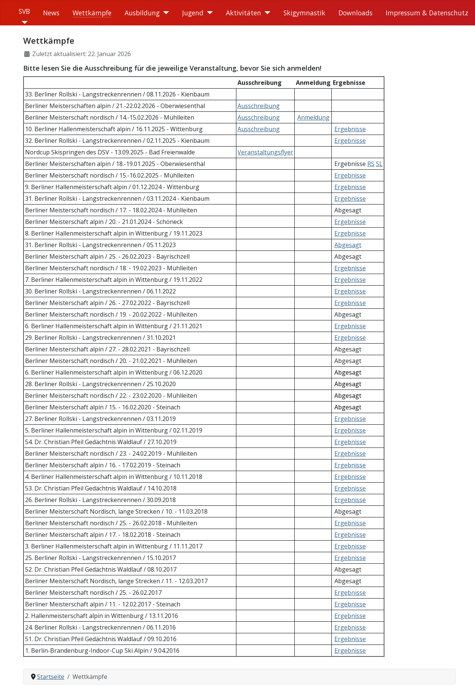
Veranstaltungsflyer (265, 152)
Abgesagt (347, 245)
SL (379, 164)
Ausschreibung (259, 106)
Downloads (355, 12)
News (51, 12)
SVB (24, 11)
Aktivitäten (243, 12)
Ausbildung (142, 12)
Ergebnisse (350, 129)
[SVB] (23, 22)
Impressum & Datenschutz (427, 12)
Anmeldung (313, 117)
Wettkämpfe (92, 12)
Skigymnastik (304, 12)
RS (370, 164)
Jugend (192, 12)
